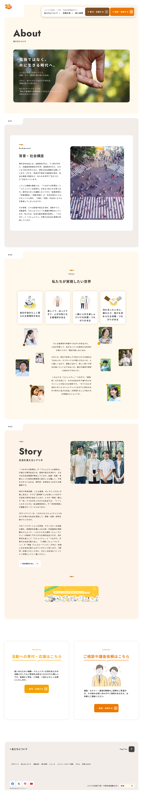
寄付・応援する (97, 11)
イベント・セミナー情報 (65, 780)
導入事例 (79, 13)
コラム (78, 780)
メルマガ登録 (49, 10)
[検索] (132, 802)
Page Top (123, 765)
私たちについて (51, 13)
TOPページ (15, 780)
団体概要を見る (31, 563)
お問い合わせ (86, 780)
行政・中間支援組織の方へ (67, 10)
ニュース (52, 780)
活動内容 (66, 13)
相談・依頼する (122, 11)
